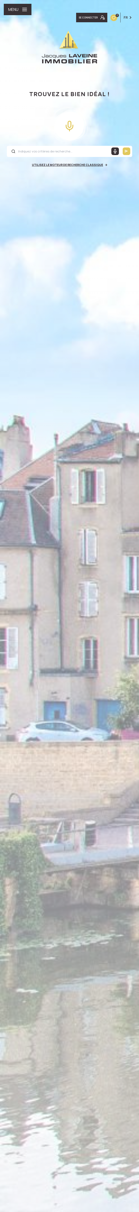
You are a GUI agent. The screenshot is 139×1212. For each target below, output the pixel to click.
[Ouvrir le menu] (17, 9)
